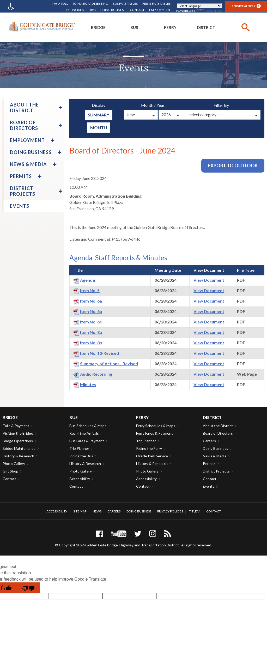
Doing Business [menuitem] (31, 152)
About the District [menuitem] (24, 107)
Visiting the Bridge (18, 433)
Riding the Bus (81, 456)
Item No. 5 (90, 290)
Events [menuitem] (19, 206)
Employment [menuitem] (27, 140)
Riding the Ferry (149, 448)
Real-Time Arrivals (84, 433)
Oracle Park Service (152, 456)
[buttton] (245, 27)
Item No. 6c (91, 321)
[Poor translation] (28, 587)
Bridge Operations (18, 441)
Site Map (80, 511)
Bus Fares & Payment (86, 441)
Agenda (87, 280)
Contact (137, 10)
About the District (218, 425)
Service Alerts (246, 6)
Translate (209, 10)
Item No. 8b (91, 342)
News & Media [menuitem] (28, 164)
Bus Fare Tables (125, 3)
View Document (208, 280)
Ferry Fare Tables (156, 3)
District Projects (216, 471)
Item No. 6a (91, 300)
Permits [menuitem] (21, 176)
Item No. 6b (91, 311)
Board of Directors (218, 433)
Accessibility (79, 478)
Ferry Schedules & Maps (155, 425)
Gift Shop (10, 471)
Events (208, 486)
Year (160, 105)
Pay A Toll (60, 3)
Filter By (221, 105)
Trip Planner (79, 448)
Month (98, 127)
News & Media (214, 456)
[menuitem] (98, 27)
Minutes (88, 384)
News (97, 511)
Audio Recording (96, 373)
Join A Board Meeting (90, 3)
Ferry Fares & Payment (154, 433)
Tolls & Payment (16, 425)
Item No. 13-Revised (99, 353)
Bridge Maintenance (19, 448)
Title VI (194, 511)
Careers (209, 441)
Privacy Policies (170, 511)
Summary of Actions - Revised (109, 363)
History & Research (18, 456)
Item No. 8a (91, 332)
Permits (209, 463)
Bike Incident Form (80, 10)
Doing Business (112, 10)
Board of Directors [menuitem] (24, 125)
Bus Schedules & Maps (87, 425)
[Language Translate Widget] (199, 5)
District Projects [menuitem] (22, 191)
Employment (160, 10)
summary (98, 114)
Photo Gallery (14, 463)
